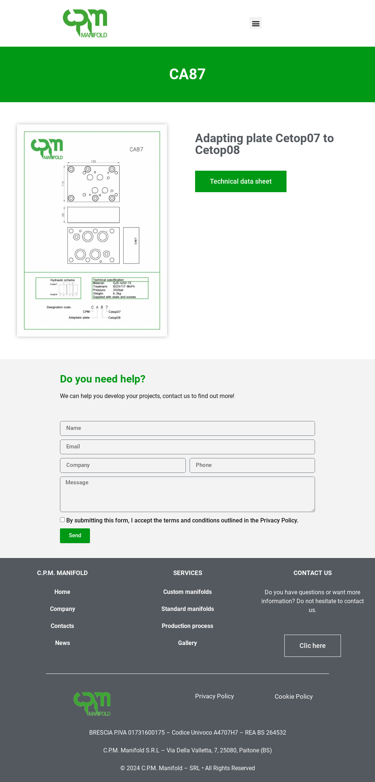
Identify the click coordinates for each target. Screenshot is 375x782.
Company (62, 608)
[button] (256, 23)
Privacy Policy (214, 696)
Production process (187, 625)
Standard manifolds (187, 608)
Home (62, 591)
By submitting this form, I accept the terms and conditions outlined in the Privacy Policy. (182, 520)
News (62, 642)
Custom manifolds (187, 591)
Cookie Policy (294, 696)
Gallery (187, 642)
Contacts (62, 625)
